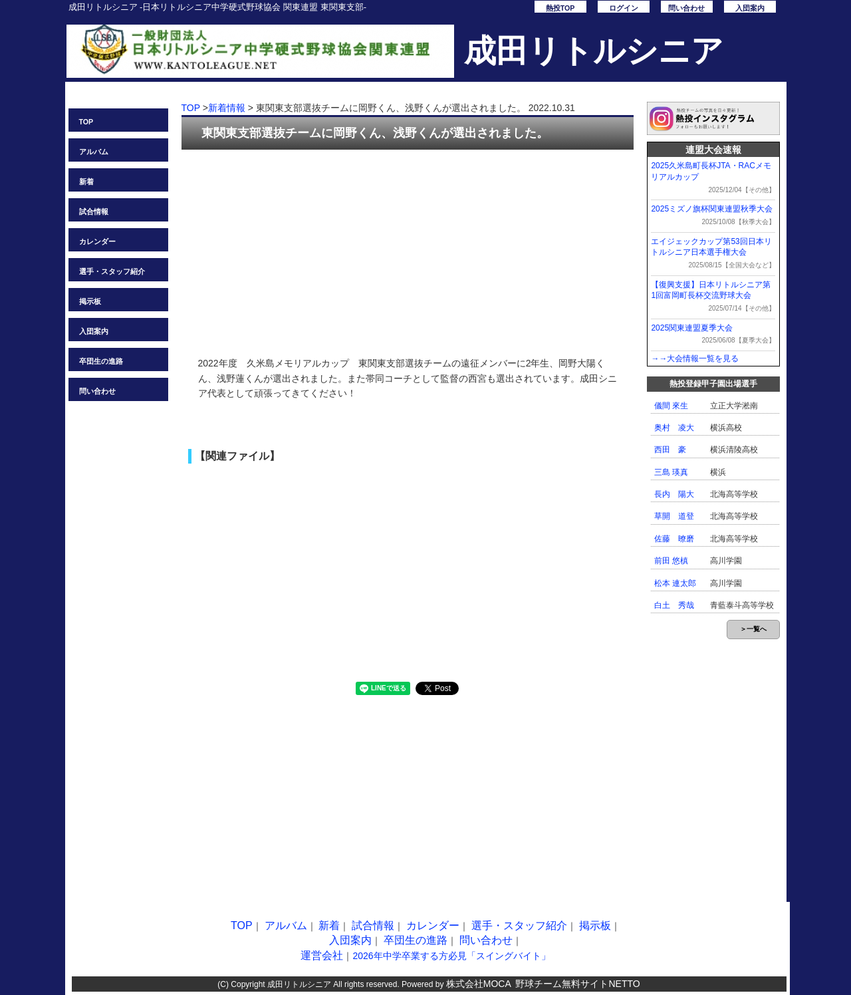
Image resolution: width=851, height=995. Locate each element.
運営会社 (322, 955)
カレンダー (97, 241)
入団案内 (750, 8)
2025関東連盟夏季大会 (692, 328)
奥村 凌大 (674, 427)
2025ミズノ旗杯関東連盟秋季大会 (712, 208)
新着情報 (226, 107)
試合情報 (93, 211)
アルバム (93, 152)
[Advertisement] (408, 246)
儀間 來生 (671, 405)
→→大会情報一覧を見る (695, 358)
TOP (86, 122)
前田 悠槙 (671, 560)
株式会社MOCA (478, 983)
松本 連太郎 (675, 583)
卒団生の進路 (101, 361)
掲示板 (90, 301)
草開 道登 (674, 516)
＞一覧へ (753, 629)
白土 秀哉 (674, 605)
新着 (86, 182)
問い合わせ (686, 8)
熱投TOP (560, 8)
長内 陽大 (674, 494)
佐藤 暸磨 (674, 538)
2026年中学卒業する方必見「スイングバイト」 (451, 955)
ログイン (623, 8)
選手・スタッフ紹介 (112, 271)
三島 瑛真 (671, 472)
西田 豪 (670, 449)
